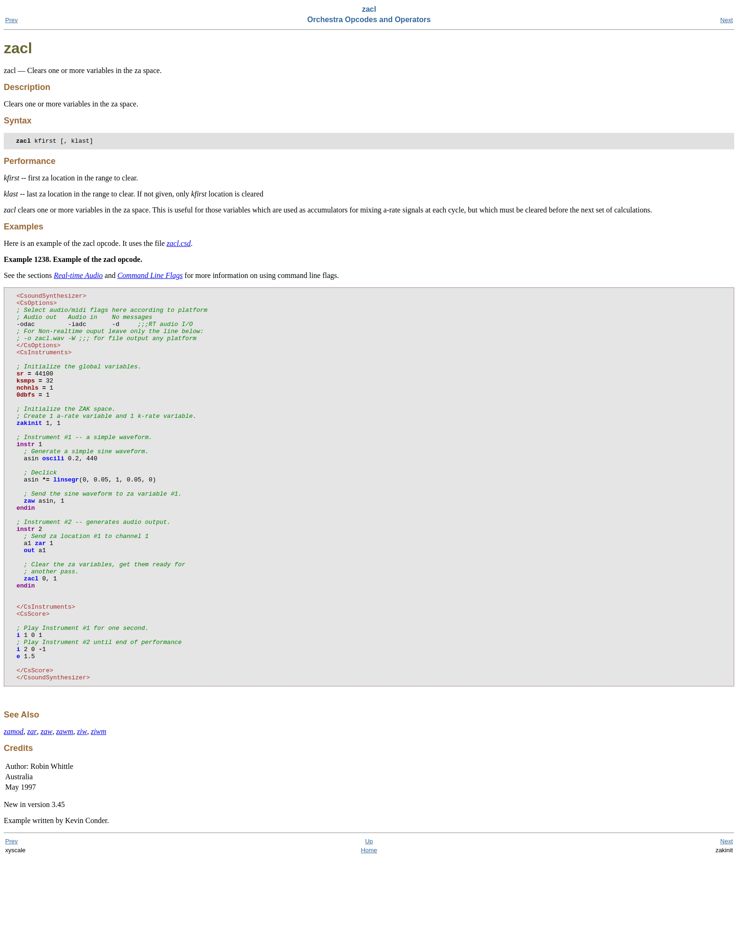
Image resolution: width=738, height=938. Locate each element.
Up (369, 920)
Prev (11, 20)
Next (726, 20)
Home (369, 929)
